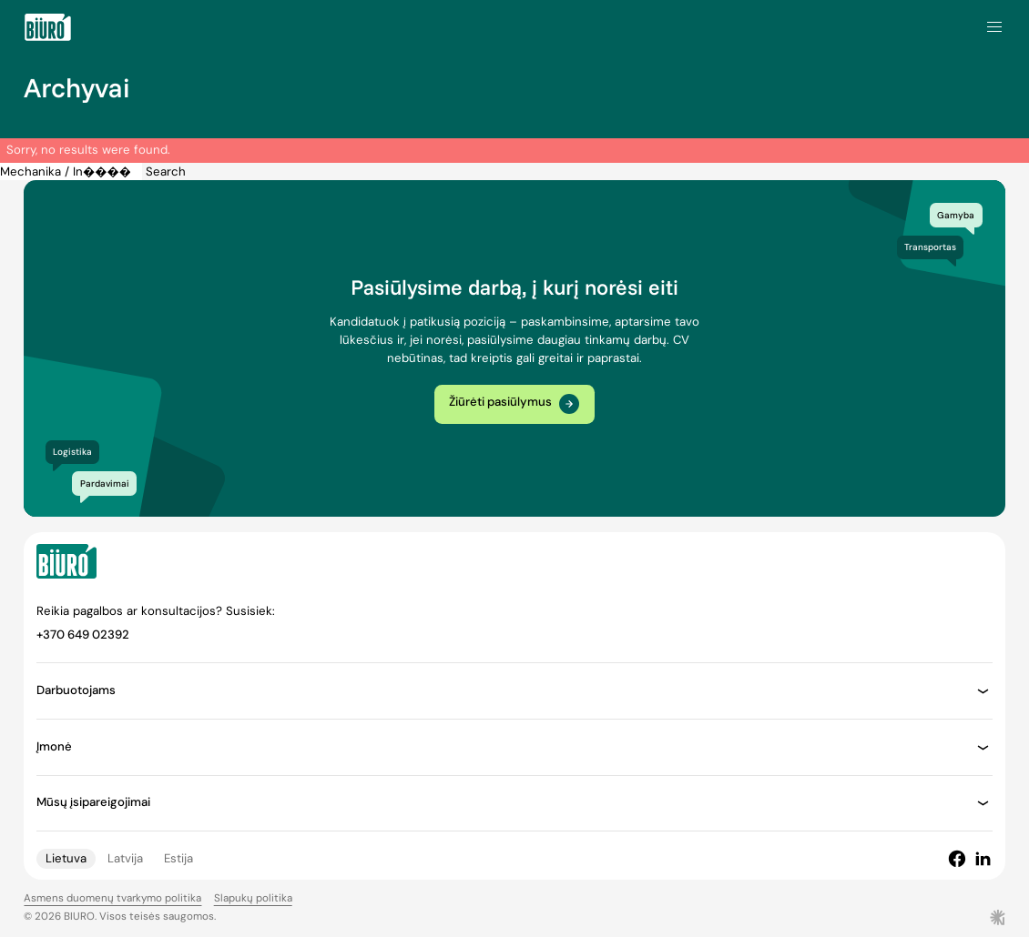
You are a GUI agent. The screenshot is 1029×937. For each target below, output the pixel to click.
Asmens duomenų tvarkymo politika (112, 898)
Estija (178, 858)
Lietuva (66, 858)
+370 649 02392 (82, 634)
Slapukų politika (253, 898)
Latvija (125, 858)
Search (166, 171)
